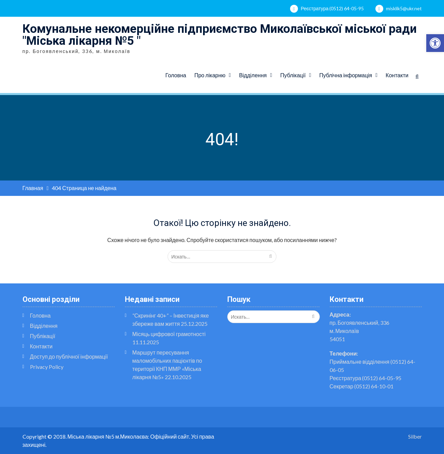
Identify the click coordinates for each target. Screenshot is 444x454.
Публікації (292, 75)
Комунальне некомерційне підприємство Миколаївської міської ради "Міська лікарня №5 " (220, 35)
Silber (415, 436)
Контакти (397, 75)
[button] (435, 43)
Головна (176, 75)
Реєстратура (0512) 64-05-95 (332, 8)
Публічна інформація (345, 75)
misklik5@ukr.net (404, 8)
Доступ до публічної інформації (69, 356)
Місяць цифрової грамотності (169, 334)
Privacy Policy (46, 366)
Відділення (253, 75)
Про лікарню (209, 75)
